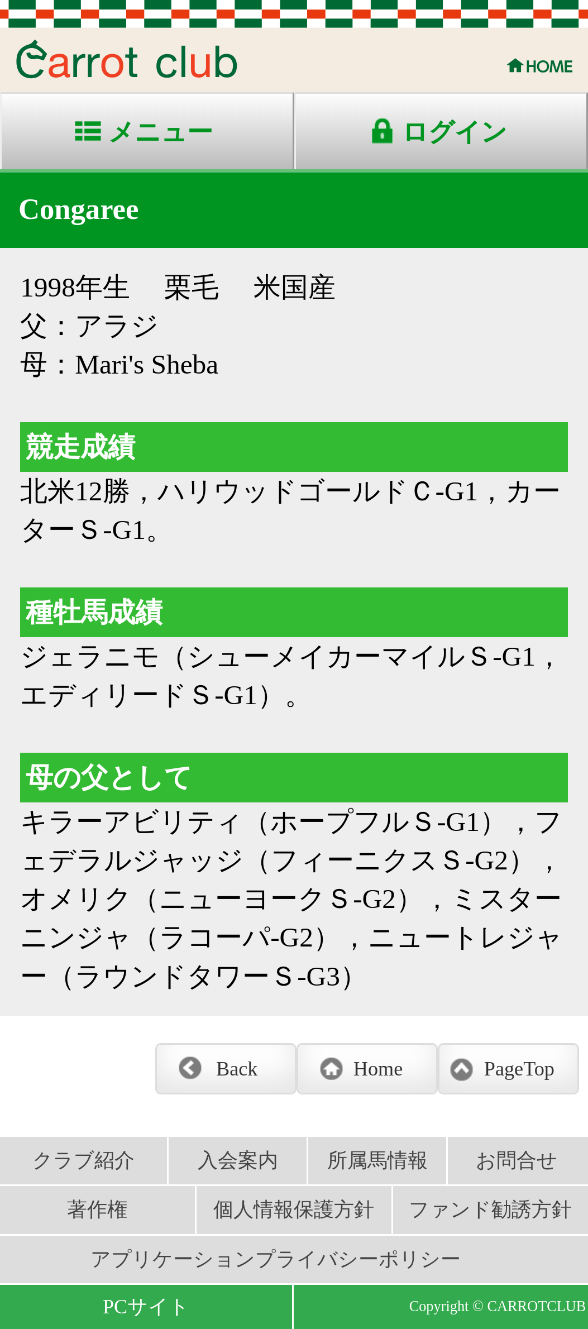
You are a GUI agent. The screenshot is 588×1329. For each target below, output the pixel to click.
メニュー (160, 132)
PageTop (519, 1069)
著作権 (97, 1209)
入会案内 (238, 1160)
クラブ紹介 (83, 1160)
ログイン (454, 132)
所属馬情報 (377, 1160)
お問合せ (516, 1160)
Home (378, 1069)
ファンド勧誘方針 (490, 1209)
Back (236, 1069)
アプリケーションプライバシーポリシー (275, 1259)
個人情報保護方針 (293, 1209)
